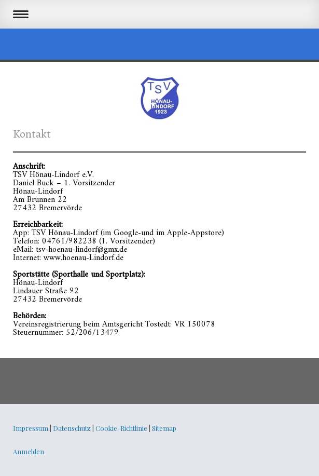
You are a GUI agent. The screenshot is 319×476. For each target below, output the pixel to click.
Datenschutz (72, 428)
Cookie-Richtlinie (121, 428)
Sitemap (164, 428)
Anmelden (28, 451)
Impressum (30, 428)
